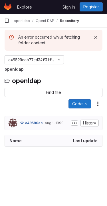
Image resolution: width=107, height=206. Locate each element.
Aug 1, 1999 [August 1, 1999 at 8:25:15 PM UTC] (54, 123)
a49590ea (31, 122)
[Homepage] (8, 6)
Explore (24, 7)
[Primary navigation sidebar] (6, 20)
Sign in (68, 7)
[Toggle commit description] (74, 123)
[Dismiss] (95, 37)
